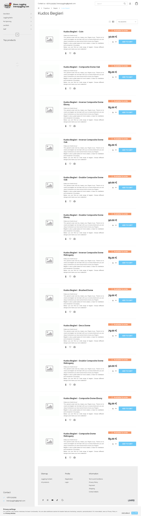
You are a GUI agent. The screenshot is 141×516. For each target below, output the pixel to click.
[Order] (127, 22)
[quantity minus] (110, 42)
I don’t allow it (126, 513)
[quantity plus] (116, 42)
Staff (4, 29)
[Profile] (130, 4)
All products (45, 482)
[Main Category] (39, 8)
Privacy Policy (93, 482)
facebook (43, 500)
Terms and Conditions (96, 479)
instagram (48, 500)
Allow (134, 513)
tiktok (57, 500)
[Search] (111, 4)
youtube (52, 500)
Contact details (93, 492)
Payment (92, 485)
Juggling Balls (8, 17)
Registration (69, 479)
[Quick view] (66, 53)
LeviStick (6, 25)
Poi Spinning (7, 21)
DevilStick (6, 14)
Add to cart (127, 42)
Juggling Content (46, 479)
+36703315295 (11, 497)
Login (67, 482)
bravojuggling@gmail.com (16, 501)
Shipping (92, 488)
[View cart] (135, 4)
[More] (17, 34)
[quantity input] (113, 42)
